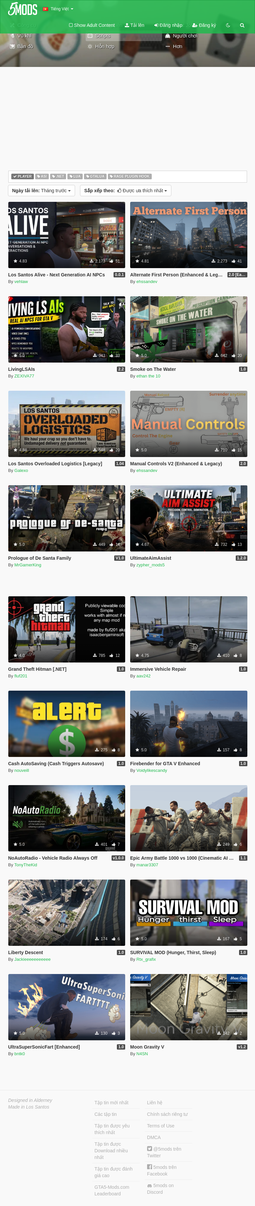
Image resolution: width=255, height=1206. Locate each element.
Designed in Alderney (30, 1100)
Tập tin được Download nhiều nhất (111, 1150)
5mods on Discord (160, 1189)
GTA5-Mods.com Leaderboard (112, 1190)
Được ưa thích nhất (125, 190)
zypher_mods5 (150, 564)
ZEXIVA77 (24, 375)
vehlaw (21, 281)
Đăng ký (204, 25)
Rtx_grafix (146, 959)
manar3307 (147, 864)
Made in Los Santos (28, 1107)
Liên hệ (154, 1102)
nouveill (21, 770)
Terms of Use (160, 1125)
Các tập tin (106, 1114)
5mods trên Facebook (162, 1170)
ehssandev (146, 281)
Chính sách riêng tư (167, 1114)
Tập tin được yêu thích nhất (112, 1129)
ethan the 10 (148, 375)
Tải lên (134, 25)
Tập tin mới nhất (111, 1102)
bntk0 (19, 1053)
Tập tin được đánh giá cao (114, 1172)
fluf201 (20, 675)
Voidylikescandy (151, 770)
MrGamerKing (27, 564)
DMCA (154, 1137)
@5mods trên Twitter (164, 1152)
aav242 (143, 675)
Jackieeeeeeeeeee (32, 959)
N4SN (142, 1053)
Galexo (21, 470)
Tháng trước (41, 190)
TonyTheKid (25, 864)
